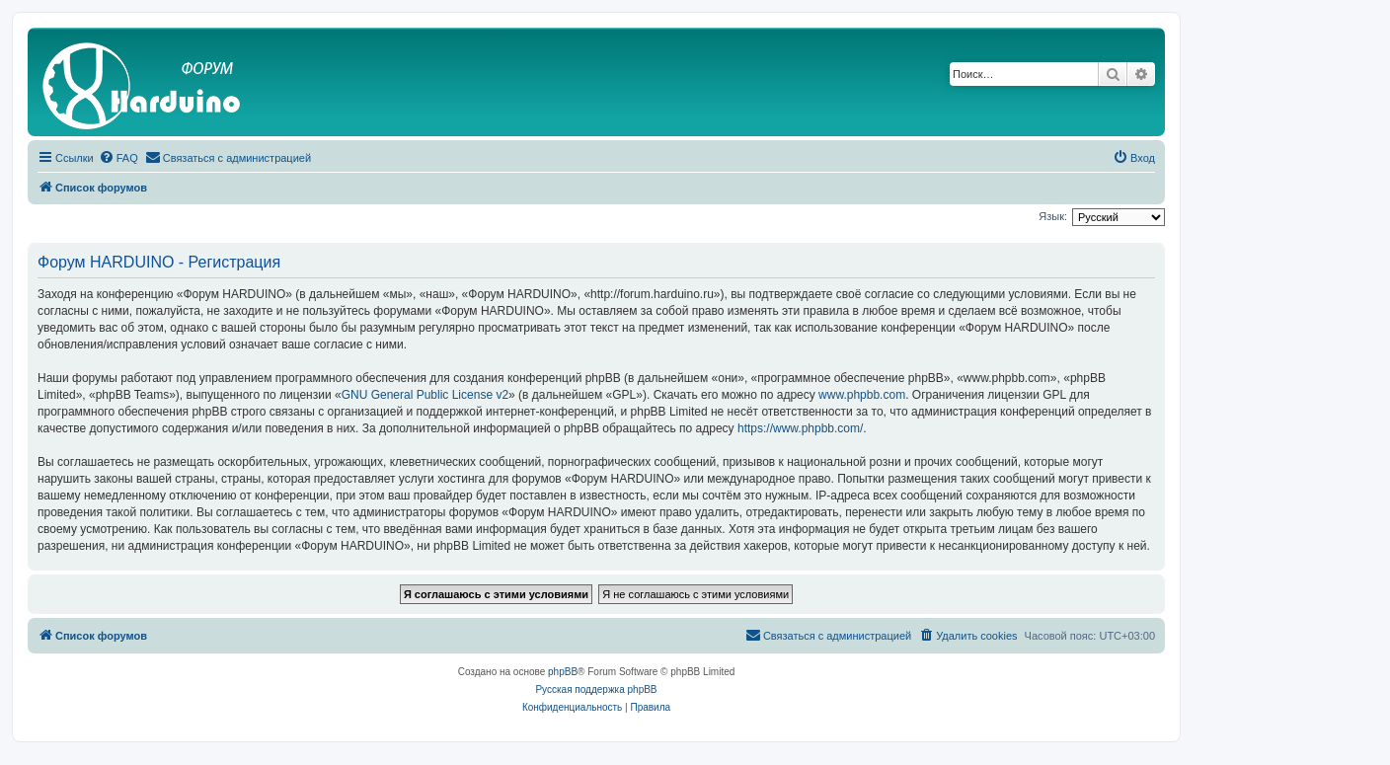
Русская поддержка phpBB (595, 689)
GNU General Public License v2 (425, 395)
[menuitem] (118, 158)
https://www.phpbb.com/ (800, 428)
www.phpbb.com (861, 395)
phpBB (563, 671)
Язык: (1053, 216)
